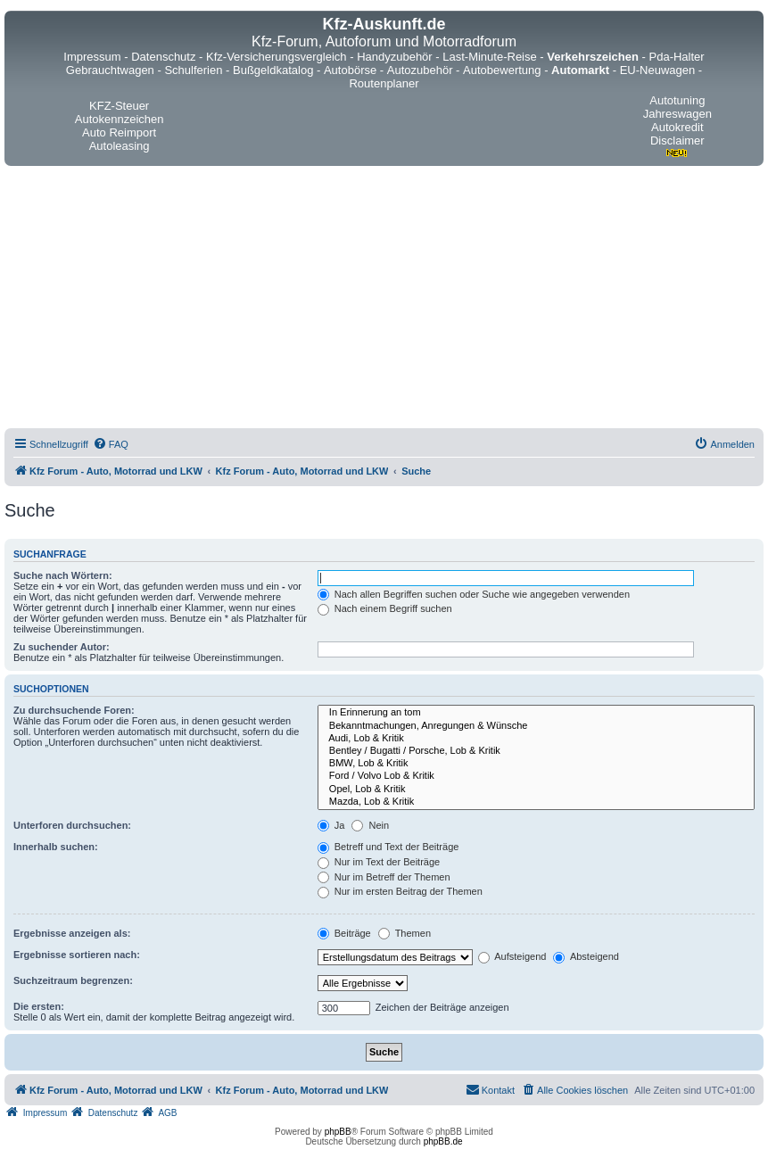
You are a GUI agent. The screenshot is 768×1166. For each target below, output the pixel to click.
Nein (370, 825)
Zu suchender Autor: (61, 646)
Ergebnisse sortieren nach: (76, 954)
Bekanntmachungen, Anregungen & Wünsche (536, 726)
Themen (404, 933)
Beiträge (344, 933)
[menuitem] (110, 444)
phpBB (338, 1132)
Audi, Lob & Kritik (536, 738)
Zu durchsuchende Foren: (74, 710)
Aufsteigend (512, 956)
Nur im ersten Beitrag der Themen (400, 891)
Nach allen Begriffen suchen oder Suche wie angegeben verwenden (474, 594)
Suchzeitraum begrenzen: (73, 980)
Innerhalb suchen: (55, 846)
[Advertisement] (384, 300)
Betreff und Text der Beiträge (388, 846)
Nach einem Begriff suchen (385, 608)
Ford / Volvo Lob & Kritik (536, 776)
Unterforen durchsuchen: (72, 825)
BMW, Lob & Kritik (536, 763)
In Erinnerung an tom (536, 713)
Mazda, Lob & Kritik (536, 802)
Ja (331, 825)
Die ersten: (38, 1006)
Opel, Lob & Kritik (536, 789)
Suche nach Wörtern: (62, 575)
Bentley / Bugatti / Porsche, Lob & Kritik (536, 751)
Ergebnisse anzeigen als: (71, 933)
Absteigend (586, 956)
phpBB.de (443, 1141)
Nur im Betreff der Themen (384, 877)
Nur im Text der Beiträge (379, 861)
